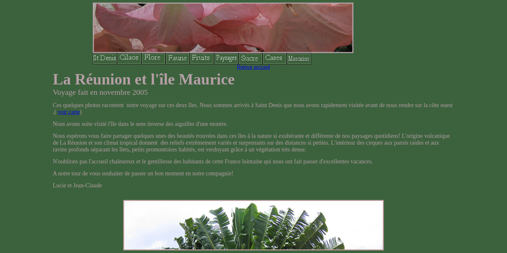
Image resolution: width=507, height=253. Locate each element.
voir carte (69, 112)
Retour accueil (253, 67)
